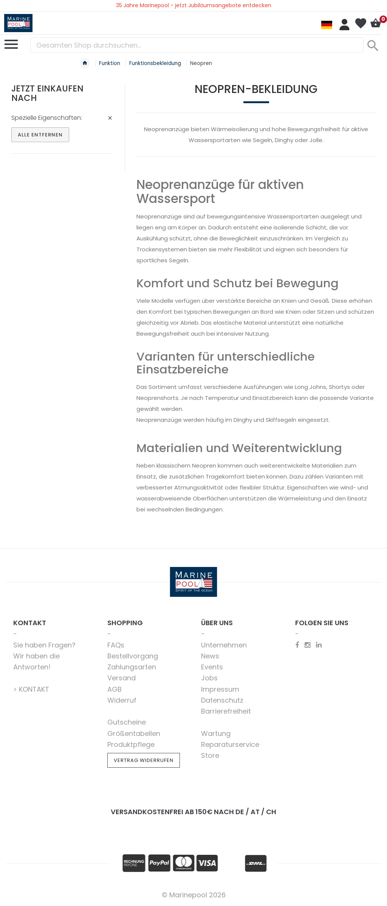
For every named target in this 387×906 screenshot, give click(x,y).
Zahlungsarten (131, 667)
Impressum (220, 689)
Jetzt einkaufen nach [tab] (47, 93)
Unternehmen (224, 645)
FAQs (115, 645)
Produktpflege (131, 744)
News (210, 656)
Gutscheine (126, 722)
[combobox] (197, 45)
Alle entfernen (40, 134)
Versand (121, 678)
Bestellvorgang (132, 656)
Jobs (209, 678)
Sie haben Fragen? (44, 645)
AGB (114, 689)
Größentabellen (133, 733)
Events (212, 667)
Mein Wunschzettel (360, 23)
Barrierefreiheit (226, 711)
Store (210, 755)
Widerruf (121, 700)
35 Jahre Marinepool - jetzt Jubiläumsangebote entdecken (193, 5)
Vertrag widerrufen (143, 760)
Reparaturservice (230, 744)
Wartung (216, 733)
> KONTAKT (31, 689)
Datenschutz (222, 700)
